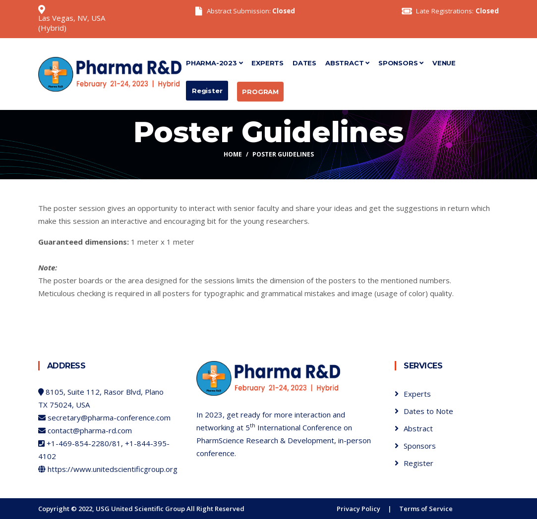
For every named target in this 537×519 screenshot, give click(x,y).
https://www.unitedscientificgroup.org (113, 469)
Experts (267, 63)
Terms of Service (426, 508)
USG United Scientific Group (140, 508)
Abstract (347, 63)
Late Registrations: (457, 10)
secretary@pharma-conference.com (109, 417)
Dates (304, 63)
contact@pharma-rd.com (90, 430)
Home (233, 154)
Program (260, 92)
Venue (444, 63)
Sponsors (400, 63)
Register (207, 91)
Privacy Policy (358, 508)
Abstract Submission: (251, 10)
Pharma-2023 (214, 63)
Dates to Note (428, 411)
